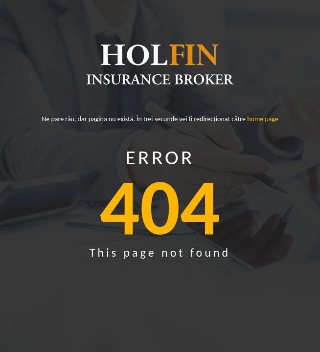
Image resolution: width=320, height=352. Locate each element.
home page (262, 119)
